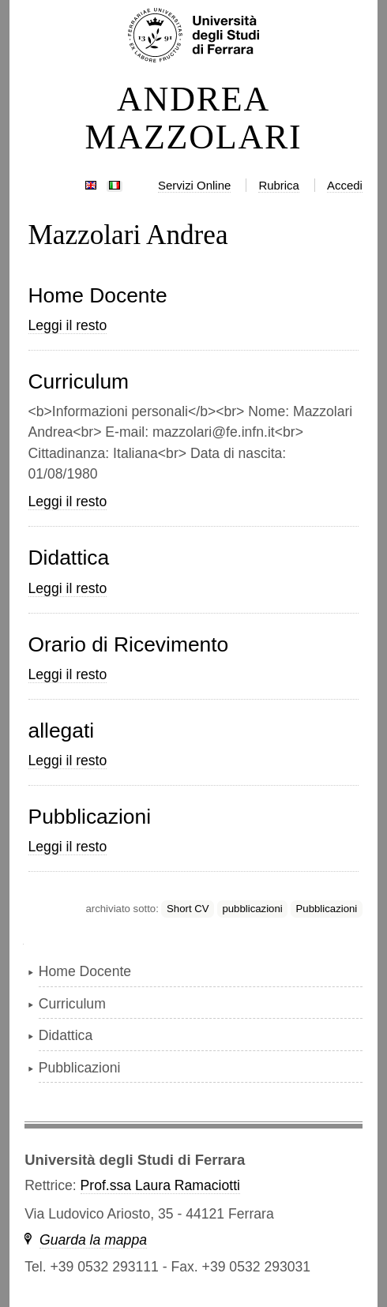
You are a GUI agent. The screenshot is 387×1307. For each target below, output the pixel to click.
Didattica (69, 557)
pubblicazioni (252, 909)
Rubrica (278, 185)
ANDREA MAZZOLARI (193, 118)
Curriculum (79, 381)
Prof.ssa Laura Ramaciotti (160, 1185)
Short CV (188, 909)
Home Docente (97, 295)
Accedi (345, 185)
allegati (61, 730)
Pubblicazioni (90, 816)
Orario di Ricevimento (128, 644)
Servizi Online (194, 185)
